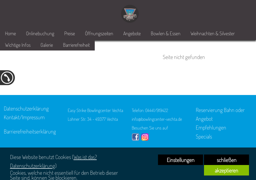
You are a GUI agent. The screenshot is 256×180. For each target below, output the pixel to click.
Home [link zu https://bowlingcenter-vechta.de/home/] (10, 33)
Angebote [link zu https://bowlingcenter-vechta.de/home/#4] (132, 33)
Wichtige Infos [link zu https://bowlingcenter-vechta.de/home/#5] (17, 45)
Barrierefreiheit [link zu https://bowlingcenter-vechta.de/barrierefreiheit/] (76, 45)
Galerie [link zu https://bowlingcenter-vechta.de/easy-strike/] (46, 45)
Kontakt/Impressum (24, 117)
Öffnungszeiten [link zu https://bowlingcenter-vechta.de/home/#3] (99, 33)
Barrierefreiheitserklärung (30, 131)
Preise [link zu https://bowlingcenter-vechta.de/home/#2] (69, 33)
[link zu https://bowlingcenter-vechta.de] (130, 14)
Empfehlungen (211, 127)
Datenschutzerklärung (26, 108)
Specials (204, 136)
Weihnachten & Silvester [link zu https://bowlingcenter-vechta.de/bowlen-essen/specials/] (212, 33)
